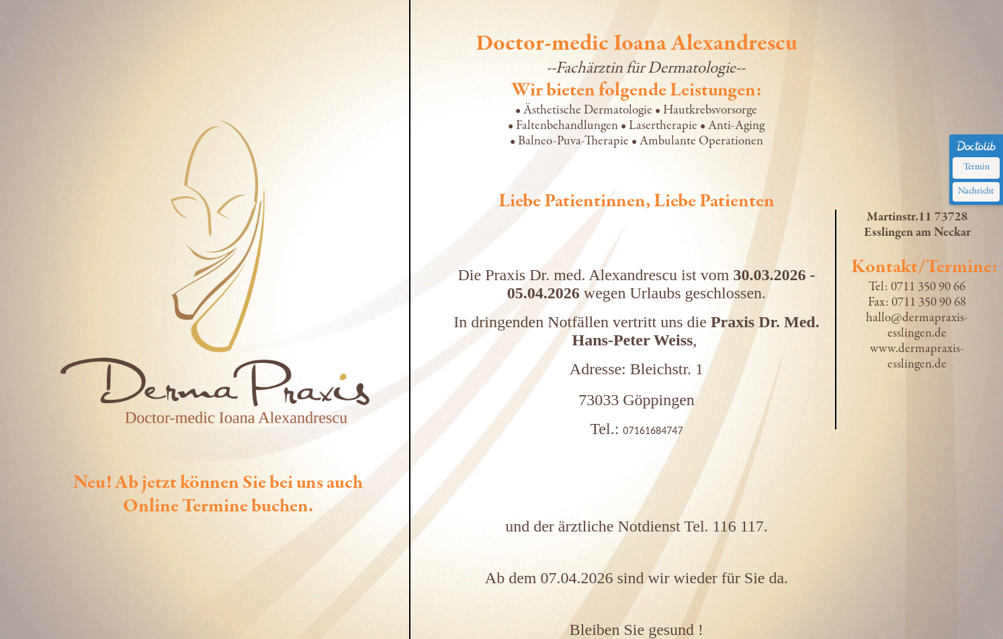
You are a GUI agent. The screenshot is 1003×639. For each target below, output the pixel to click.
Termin (976, 167)
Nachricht (976, 191)
